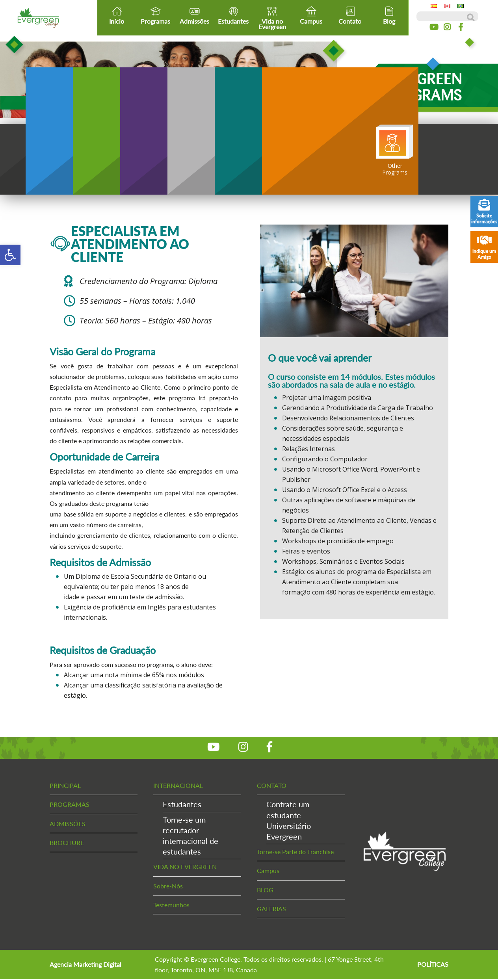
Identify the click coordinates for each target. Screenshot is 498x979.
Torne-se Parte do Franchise (295, 851)
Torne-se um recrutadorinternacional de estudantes (190, 835)
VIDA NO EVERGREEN (185, 866)
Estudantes (233, 15)
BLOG (265, 890)
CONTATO (271, 785)
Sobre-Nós (168, 886)
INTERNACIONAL (178, 785)
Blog (389, 15)
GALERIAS (271, 908)
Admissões (194, 15)
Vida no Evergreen (272, 18)
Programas (155, 15)
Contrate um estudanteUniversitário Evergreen (288, 820)
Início (116, 15)
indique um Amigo (484, 247)
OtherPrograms (394, 150)
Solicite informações (484, 212)
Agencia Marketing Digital (85, 964)
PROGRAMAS (69, 804)
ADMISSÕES (67, 823)
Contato (349, 15)
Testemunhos (171, 904)
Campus (311, 15)
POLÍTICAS (432, 964)
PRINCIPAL (65, 785)
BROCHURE (67, 842)
